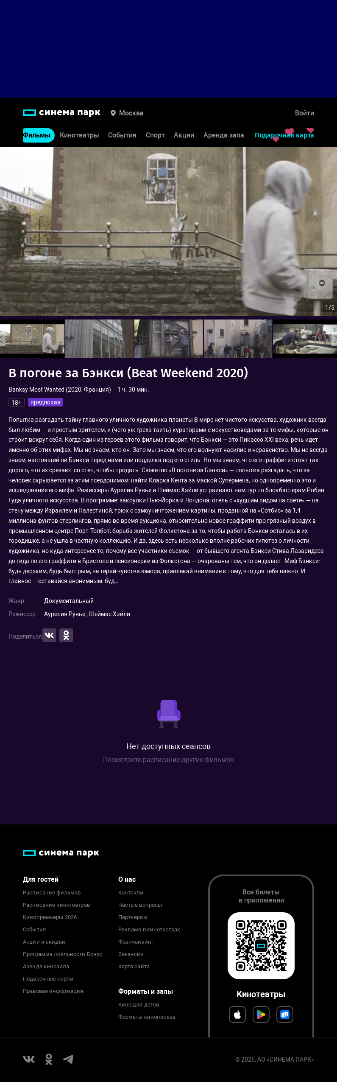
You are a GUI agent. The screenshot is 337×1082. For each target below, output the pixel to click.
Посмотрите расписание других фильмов (168, 760)
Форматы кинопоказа (146, 1017)
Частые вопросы (140, 905)
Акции (184, 135)
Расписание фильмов (52, 893)
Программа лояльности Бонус (62, 954)
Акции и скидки (44, 942)
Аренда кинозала (46, 967)
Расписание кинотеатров (56, 905)
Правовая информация (53, 991)
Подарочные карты (48, 979)
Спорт (155, 135)
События (122, 135)
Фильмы (36, 135)
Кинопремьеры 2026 (50, 917)
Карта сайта (134, 967)
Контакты (131, 893)
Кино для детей (139, 1005)
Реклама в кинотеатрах (149, 930)
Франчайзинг (135, 942)
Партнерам (133, 917)
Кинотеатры (79, 135)
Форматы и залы (145, 991)
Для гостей (40, 879)
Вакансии (131, 954)
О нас (127, 879)
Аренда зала (223, 135)
